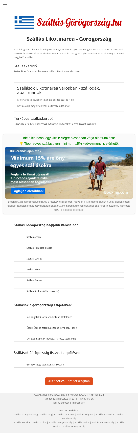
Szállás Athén (33, 237)
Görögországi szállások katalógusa (45, 364)
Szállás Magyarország (26, 414)
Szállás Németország (103, 422)
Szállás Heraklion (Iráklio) (39, 247)
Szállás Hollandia (105, 414)
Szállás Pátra (33, 269)
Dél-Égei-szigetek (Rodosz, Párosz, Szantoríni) (51, 338)
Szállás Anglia (47, 414)
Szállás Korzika (22, 422)
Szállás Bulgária (85, 414)
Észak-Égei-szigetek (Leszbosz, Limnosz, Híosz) (51, 327)
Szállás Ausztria (65, 414)
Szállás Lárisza (34, 258)
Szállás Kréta (39, 422)
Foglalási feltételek (72, 209)
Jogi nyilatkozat (61, 402)
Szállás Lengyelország (60, 422)
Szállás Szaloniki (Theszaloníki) (42, 291)
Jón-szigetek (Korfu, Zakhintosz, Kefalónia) (49, 317)
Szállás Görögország (74, 426)
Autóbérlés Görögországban (69, 381)
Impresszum (78, 402)
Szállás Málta (82, 422)
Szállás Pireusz (34, 280)
